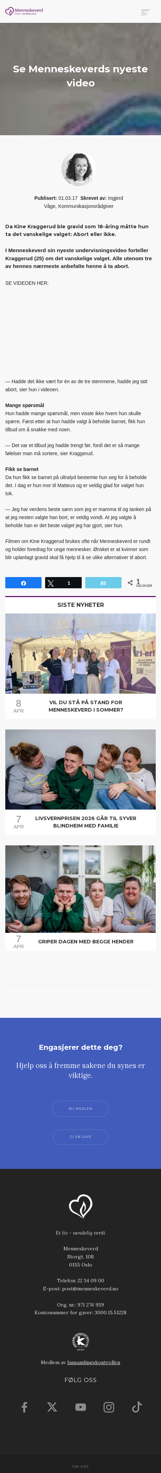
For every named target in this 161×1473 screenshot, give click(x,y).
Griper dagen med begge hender (86, 941)
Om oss (80, 1466)
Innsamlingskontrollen (93, 1362)
